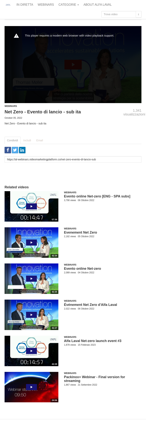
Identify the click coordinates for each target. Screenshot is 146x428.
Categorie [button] (69, 4)
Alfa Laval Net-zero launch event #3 (92, 341)
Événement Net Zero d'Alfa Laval (90, 305)
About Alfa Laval (97, 4)
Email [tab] (39, 140)
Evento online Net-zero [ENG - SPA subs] (97, 196)
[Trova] (138, 14)
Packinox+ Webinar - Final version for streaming (94, 379)
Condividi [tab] (12, 140)
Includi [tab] (27, 140)
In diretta (25, 4)
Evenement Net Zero (80, 232)
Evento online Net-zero (82, 268)
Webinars (46, 4)
